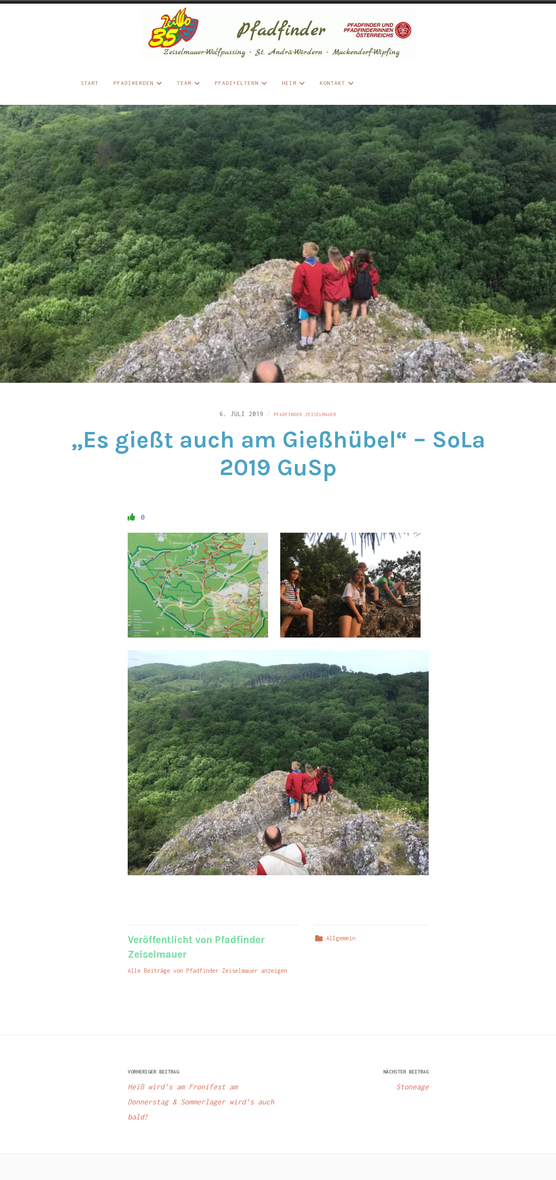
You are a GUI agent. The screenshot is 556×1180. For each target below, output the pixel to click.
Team (188, 83)
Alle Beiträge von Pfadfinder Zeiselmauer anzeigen (207, 975)
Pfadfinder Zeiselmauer (305, 415)
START (90, 83)
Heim (293, 83)
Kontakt (337, 83)
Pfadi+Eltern (241, 83)
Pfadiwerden (137, 83)
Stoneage (353, 1082)
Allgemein (340, 942)
